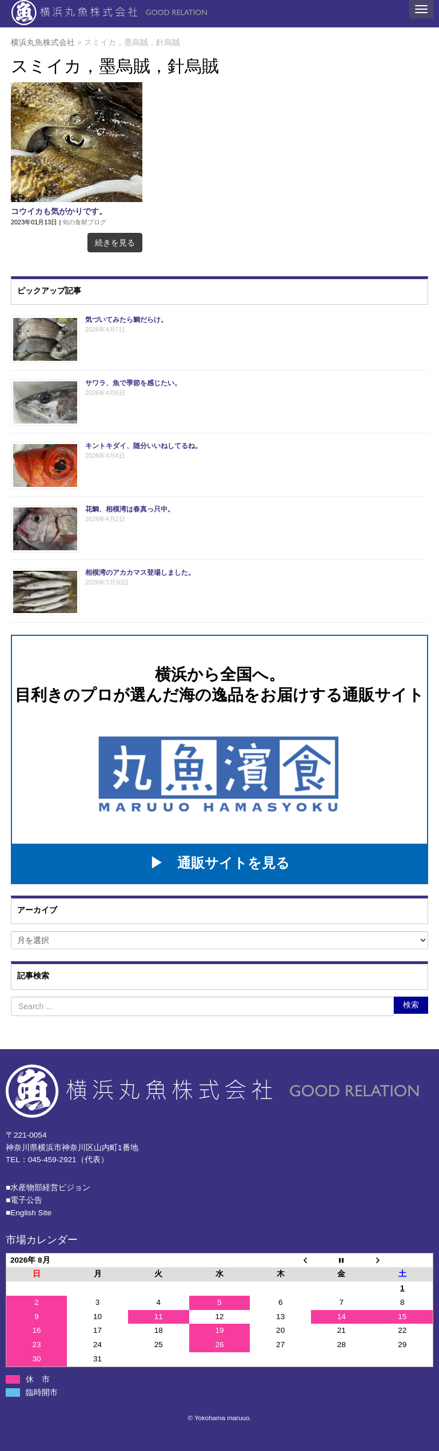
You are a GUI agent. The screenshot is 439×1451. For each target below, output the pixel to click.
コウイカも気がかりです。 (59, 211)
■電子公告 (24, 1200)
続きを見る (115, 242)
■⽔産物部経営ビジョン (48, 1187)
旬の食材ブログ (84, 222)
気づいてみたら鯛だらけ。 (126, 320)
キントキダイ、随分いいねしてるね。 (143, 446)
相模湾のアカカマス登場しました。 (140, 573)
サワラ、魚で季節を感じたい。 (133, 383)
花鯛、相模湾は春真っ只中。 (129, 509)
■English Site (28, 1212)
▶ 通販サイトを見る (220, 862)
